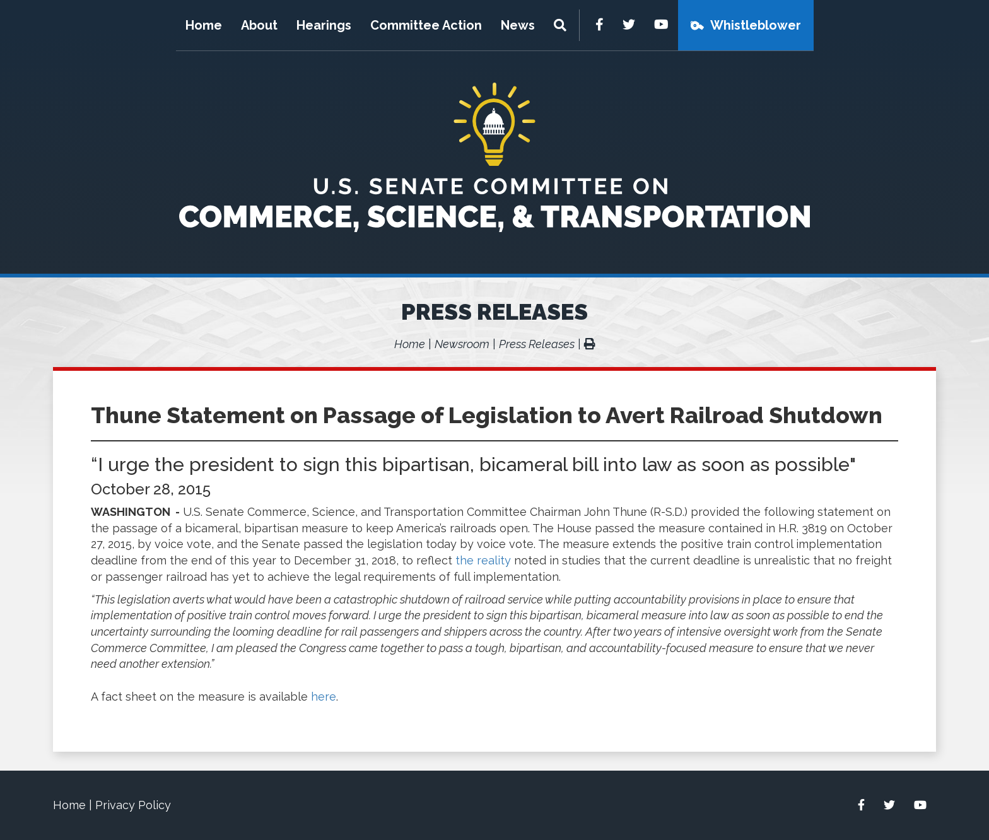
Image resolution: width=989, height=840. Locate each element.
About (259, 25)
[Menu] (561, 25)
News (518, 25)
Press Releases (494, 311)
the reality (483, 560)
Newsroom (462, 344)
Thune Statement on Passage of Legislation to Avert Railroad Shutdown (486, 415)
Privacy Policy (133, 805)
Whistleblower (755, 25)
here (323, 696)
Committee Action (426, 25)
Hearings (323, 25)
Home (203, 25)
